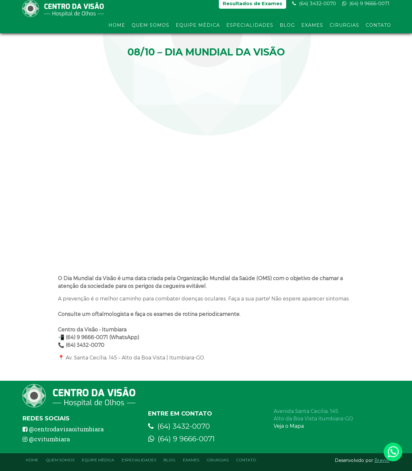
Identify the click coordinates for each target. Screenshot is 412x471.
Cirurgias (344, 28)
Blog (287, 28)
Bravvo (381, 460)
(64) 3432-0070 (314, 7)
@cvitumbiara (46, 439)
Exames (312, 28)
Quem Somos (150, 28)
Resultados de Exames (252, 7)
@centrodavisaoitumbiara (63, 429)
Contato (378, 28)
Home (116, 28)
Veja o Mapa (289, 426)
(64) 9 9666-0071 (365, 7)
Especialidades (249, 28)
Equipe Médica (198, 28)
